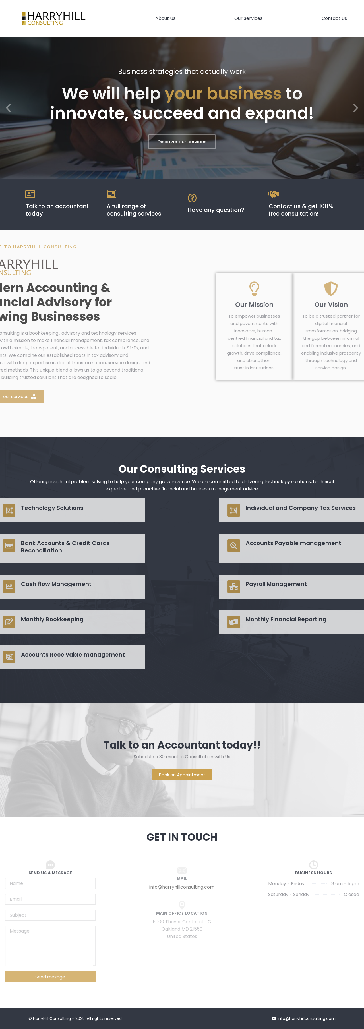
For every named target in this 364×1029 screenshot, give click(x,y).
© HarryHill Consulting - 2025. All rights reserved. (75, 1018)
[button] (8, 108)
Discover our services (182, 141)
